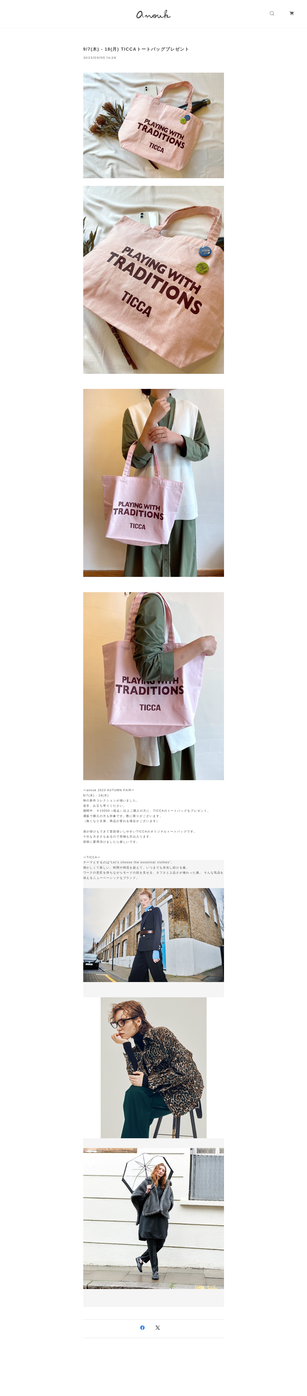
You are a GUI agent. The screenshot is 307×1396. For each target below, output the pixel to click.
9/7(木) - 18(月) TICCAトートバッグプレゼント (136, 49)
